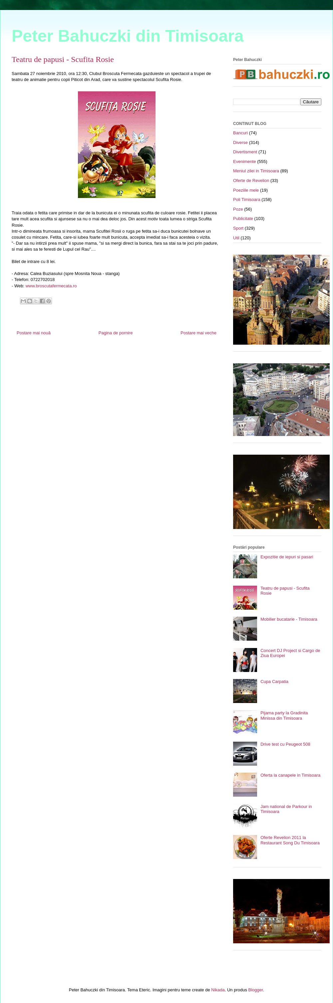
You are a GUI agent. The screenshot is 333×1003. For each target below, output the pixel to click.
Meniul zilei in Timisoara (256, 170)
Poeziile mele (246, 190)
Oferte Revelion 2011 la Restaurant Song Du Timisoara (290, 840)
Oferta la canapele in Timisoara (290, 775)
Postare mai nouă (34, 332)
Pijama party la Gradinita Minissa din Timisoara (284, 715)
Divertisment (245, 151)
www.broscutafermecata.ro (51, 285)
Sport (238, 228)
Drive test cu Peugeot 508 (285, 744)
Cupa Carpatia (274, 681)
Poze (238, 209)
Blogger (255, 989)
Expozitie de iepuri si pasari (286, 556)
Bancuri (240, 132)
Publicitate (243, 218)
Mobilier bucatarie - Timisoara (288, 619)
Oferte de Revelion (251, 180)
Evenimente (244, 161)
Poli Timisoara (246, 199)
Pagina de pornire (116, 332)
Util (236, 237)
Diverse (240, 142)
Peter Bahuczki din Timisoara (128, 36)
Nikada (217, 989)
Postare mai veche (198, 332)
